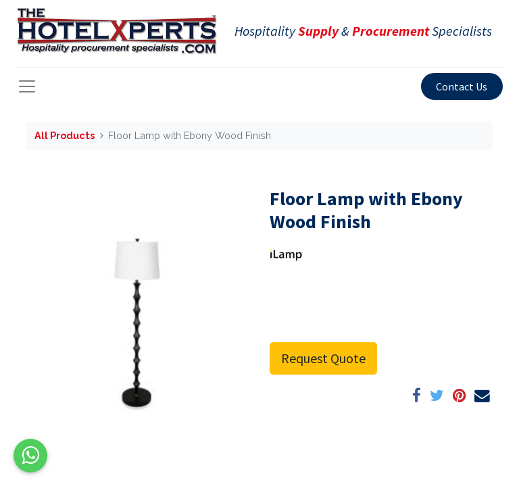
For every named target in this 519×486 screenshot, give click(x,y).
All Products (64, 135)
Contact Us (461, 86)
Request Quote (323, 358)
